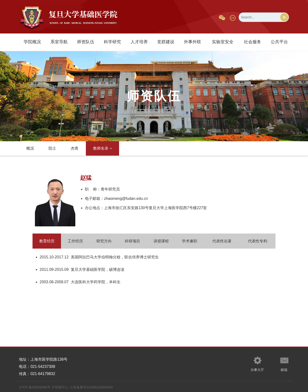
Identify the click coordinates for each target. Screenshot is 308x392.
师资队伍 (85, 41)
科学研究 (112, 41)
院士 (52, 148)
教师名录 (102, 148)
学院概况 (32, 41)
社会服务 (252, 41)
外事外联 (192, 41)
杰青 (74, 148)
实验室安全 (222, 41)
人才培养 (139, 41)
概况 (30, 148)
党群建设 (165, 41)
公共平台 (279, 41)
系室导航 (59, 41)
